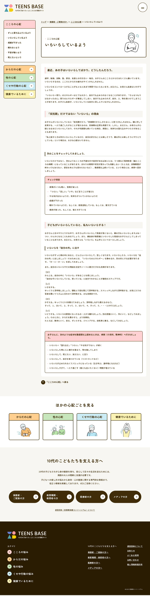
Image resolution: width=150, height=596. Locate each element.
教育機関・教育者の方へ (99, 558)
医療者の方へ (94, 563)
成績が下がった (14, 42)
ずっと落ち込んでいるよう (19, 33)
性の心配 (11, 77)
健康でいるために (16, 94)
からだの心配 (13, 69)
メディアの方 (120, 497)
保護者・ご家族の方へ (59, 22)
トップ (43, 22)
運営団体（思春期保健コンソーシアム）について (75, 511)
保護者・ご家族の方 (19, 497)
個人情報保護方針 (135, 565)
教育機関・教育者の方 (52, 497)
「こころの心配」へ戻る (59, 382)
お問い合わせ (133, 560)
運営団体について (135, 547)
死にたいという (14, 57)
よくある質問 (133, 556)
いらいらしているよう (17, 37)
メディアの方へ (95, 568)
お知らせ (131, 551)
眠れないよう (14, 47)
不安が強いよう (14, 52)
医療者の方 (86, 497)
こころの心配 (76, 22)
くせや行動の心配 (16, 86)
